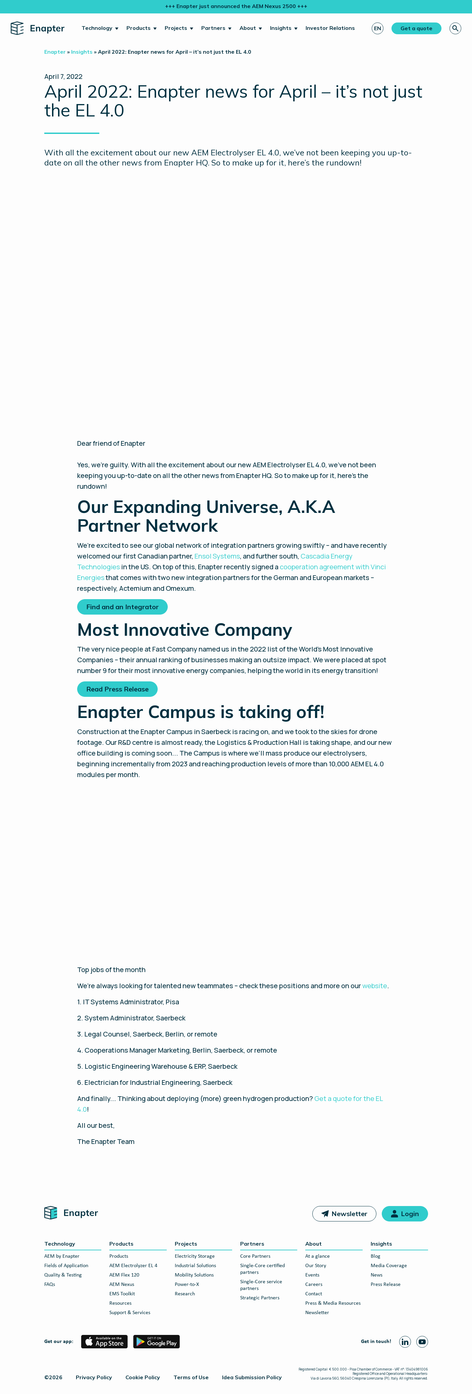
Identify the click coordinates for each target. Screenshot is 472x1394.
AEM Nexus (121, 1284)
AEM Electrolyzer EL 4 (133, 1265)
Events (312, 1275)
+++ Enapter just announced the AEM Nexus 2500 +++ (236, 6)
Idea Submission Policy (252, 1377)
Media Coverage (389, 1265)
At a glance (317, 1256)
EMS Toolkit (122, 1294)
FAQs (49, 1284)
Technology (97, 28)
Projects (176, 28)
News (376, 1275)
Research (185, 1294)
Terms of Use (191, 1377)
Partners (213, 28)
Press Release (386, 1284)
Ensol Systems (217, 556)
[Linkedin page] (405, 1342)
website (374, 985)
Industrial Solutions (195, 1265)
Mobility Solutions (194, 1275)
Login (410, 1213)
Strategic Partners (259, 1298)
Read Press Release (117, 689)
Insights (281, 28)
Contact (313, 1294)
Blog (375, 1256)
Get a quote (416, 28)
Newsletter (349, 1213)
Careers (313, 1284)
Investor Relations (330, 28)
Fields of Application (66, 1265)
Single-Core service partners (261, 1285)
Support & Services (129, 1312)
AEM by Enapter (62, 1256)
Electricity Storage (195, 1256)
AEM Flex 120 (124, 1275)
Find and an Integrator (122, 607)
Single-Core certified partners (262, 1269)
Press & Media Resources (333, 1303)
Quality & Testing (63, 1275)
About (248, 28)
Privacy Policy (94, 1377)
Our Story (315, 1265)
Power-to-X (187, 1284)
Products (138, 28)
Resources (120, 1303)
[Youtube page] (422, 1342)
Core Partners (255, 1256)
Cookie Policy (142, 1377)
